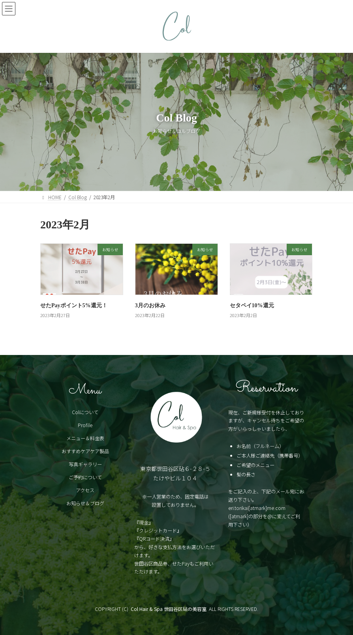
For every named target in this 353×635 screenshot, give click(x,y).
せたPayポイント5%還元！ (73, 305)
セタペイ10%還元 (252, 305)
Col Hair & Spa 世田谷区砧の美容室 (169, 608)
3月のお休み (150, 305)
